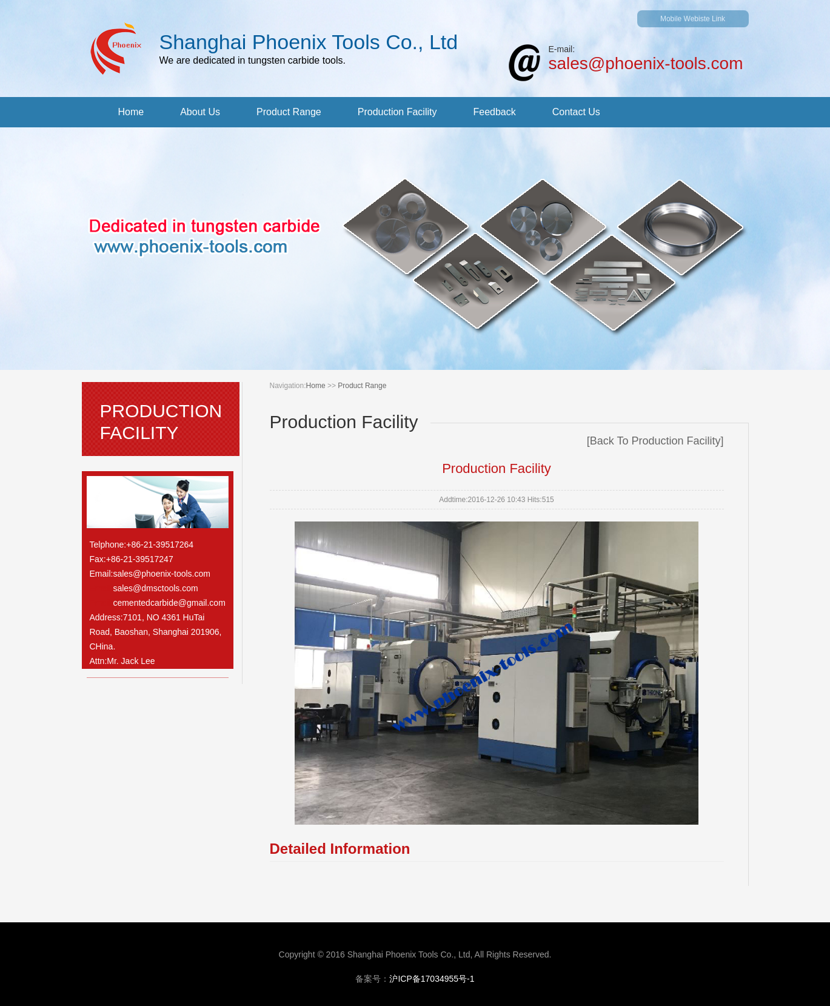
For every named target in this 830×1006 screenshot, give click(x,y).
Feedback (494, 112)
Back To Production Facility (655, 441)
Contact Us (576, 112)
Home (131, 112)
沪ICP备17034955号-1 (431, 979)
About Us (200, 112)
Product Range (288, 112)
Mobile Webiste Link (692, 19)
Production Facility (397, 112)
